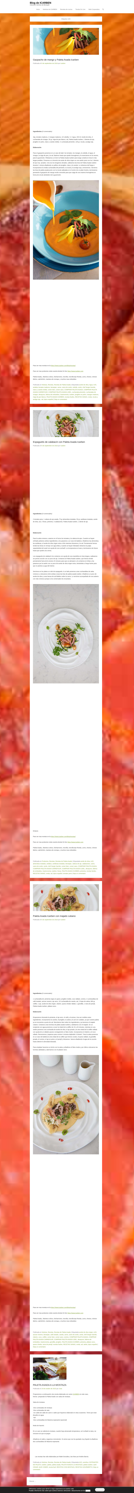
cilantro (35, 1337)
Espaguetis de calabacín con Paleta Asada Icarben (59, 442)
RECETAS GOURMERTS (83, 1467)
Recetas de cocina (66, 9)
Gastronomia (64, 394)
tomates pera (67, 873)
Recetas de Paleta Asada (62, 385)
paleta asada (56, 1465)
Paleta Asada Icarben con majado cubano (54, 916)
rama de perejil (47, 1344)
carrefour (85, 1462)
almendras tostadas (39, 864)
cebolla (75, 387)
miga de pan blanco (39, 397)
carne (59, 387)
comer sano (60, 390)
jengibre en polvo (80, 394)
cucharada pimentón (78, 392)
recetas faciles (69, 397)
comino (66, 1337)
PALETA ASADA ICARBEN (55, 397)
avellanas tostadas (59, 864)
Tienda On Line (80, 9)
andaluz (49, 864)
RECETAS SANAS (81, 397)
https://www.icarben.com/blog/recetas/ (63, 366)
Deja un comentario (60, 399)
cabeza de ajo (76, 864)
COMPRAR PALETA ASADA (73, 390)
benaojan (54, 387)
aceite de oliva (84, 385)
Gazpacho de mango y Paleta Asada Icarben (56, 60)
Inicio (38, 9)
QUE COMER (43, 1467)
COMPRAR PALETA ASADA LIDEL (59, 392)
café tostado (54, 1335)
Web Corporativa (93, 9)
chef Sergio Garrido (88, 387)
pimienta (83, 871)
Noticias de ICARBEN (50, 9)
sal (42, 399)
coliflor (44, 1337)
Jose (60, 1389)
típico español (48, 399)
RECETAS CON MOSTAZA (66, 1467)
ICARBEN (76, 1394)
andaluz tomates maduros (41, 387)
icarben (71, 394)
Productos (45, 861)
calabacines (86, 864)
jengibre (58, 1342)
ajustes (87, 1491)
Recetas (50, 385)
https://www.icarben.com (75, 371)
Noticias (44, 385)
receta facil (52, 1467)
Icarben (63, 63)
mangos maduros (92, 394)
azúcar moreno (38, 1335)
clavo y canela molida (40, 390)
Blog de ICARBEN (40, 2)
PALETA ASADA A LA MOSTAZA (49, 1385)
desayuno (42, 394)
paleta (49, 1465)
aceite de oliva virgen (86, 1332)
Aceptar (99, 1490)
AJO (94, 385)
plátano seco (91, 1342)
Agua (91, 385)
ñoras (59, 871)
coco (40, 1337)
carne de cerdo (67, 387)
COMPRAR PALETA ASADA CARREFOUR (47, 868)
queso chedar (37, 1344)
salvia (85, 1344)
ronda (90, 397)
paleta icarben (88, 1465)
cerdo (80, 387)
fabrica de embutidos (52, 394)
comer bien (51, 390)
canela (61, 1335)
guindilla (52, 1342)
